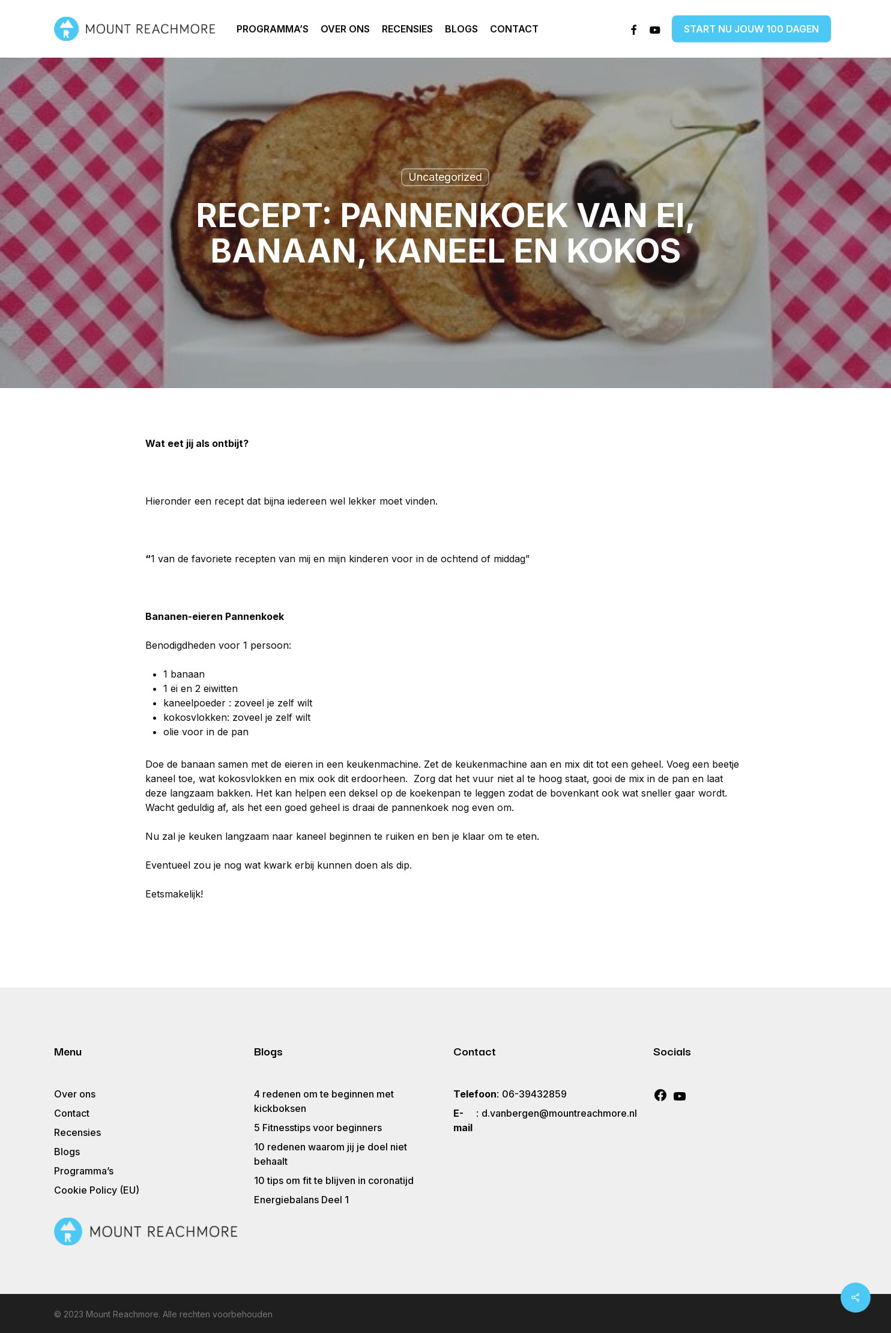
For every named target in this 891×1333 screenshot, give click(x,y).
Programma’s (83, 1171)
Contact (71, 1113)
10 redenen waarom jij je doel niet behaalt (330, 1154)
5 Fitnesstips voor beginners (318, 1128)
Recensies (77, 1132)
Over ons (74, 1094)
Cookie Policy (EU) (96, 1190)
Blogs (67, 1152)
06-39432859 (534, 1094)
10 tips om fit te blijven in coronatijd (335, 1180)
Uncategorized (445, 177)
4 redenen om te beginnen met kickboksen (324, 1101)
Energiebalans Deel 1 (301, 1200)
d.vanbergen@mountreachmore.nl (559, 1113)
